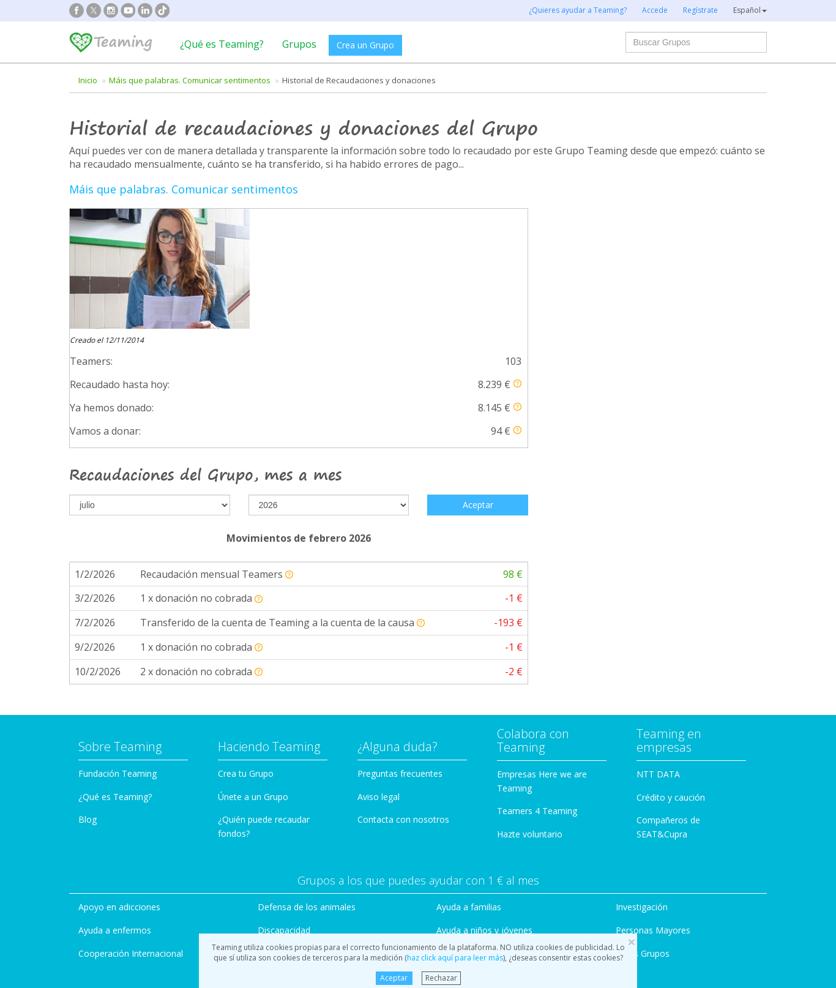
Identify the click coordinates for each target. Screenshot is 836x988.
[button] (517, 264)
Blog (87, 609)
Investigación (642, 696)
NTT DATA (658, 563)
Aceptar (394, 978)
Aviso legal (378, 585)
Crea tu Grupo (246, 562)
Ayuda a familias (468, 696)
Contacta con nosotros (403, 609)
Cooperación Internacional (130, 742)
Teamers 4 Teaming (537, 600)
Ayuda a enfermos (114, 719)
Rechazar (441, 978)
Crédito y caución (670, 586)
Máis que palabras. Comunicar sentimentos (190, 80)
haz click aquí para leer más (455, 957)
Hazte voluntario (529, 623)
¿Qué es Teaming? (222, 44)
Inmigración (459, 742)
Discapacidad (284, 719)
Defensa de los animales (307, 696)
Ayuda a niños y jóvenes (484, 719)
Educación (278, 742)
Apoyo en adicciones (119, 696)
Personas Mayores (653, 719)
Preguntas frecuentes (399, 562)
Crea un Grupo (365, 45)
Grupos (299, 44)
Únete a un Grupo (253, 585)
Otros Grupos (643, 742)
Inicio (87, 80)
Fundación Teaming (117, 562)
